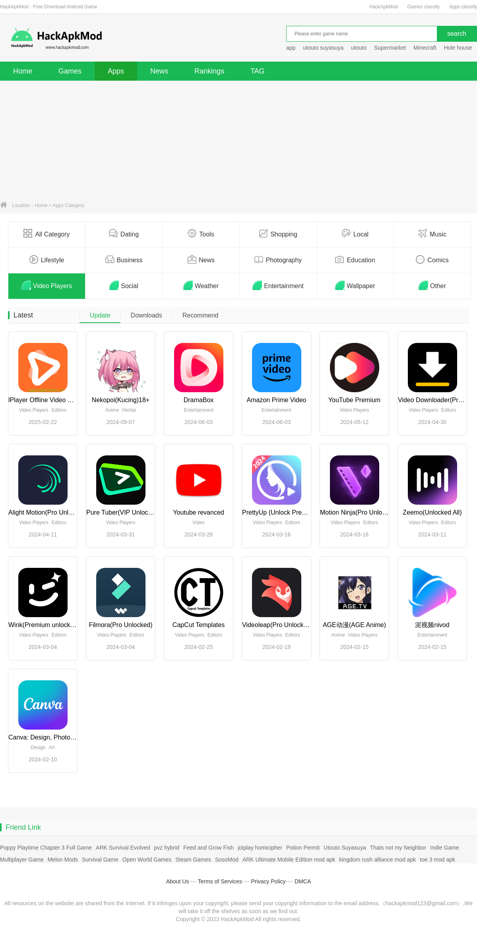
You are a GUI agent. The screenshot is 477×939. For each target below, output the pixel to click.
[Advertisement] (238, 140)
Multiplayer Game (22, 859)
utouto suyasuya (323, 48)
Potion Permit (303, 847)
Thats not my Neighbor (398, 847)
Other (432, 285)
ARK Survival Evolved (123, 847)
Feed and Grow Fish (208, 847)
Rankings (209, 71)
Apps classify (463, 7)
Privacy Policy (268, 881)
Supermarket (390, 48)
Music (432, 233)
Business (124, 259)
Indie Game (444, 847)
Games (69, 71)
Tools (201, 233)
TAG (257, 71)
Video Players (46, 285)
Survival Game (100, 859)
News (159, 71)
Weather (201, 285)
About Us (177, 881)
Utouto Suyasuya (345, 847)
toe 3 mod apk (437, 859)
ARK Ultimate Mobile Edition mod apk (288, 859)
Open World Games (146, 859)
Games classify (423, 7)
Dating (124, 233)
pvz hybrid (166, 847)
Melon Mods (63, 859)
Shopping (278, 233)
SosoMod (226, 859)
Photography (278, 259)
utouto (358, 48)
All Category (46, 233)
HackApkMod (383, 7)
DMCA (303, 881)
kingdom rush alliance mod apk (377, 859)
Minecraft (424, 48)
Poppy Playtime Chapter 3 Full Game (46, 847)
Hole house (458, 48)
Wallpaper (355, 285)
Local (355, 233)
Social (123, 285)
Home (22, 71)
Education (355, 259)
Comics (432, 259)
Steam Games (193, 859)
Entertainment (278, 285)
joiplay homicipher (260, 847)
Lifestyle (46, 259)
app (290, 48)
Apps (116, 71)
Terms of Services (220, 881)
